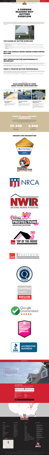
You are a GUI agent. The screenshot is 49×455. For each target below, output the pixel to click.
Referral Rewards (27, 435)
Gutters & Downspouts (6, 426)
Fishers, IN (15, 427)
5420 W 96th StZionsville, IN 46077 (39, 435)
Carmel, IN (15, 426)
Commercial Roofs (5, 432)
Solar (26, 397)
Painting (4, 431)
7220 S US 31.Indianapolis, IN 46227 (39, 427)
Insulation (16, 396)
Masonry (16, 397)
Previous (4, 379)
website (23, 73)
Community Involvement (28, 436)
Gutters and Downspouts (18, 395)
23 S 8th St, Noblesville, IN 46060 (39, 433)
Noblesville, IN (16, 432)
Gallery (26, 426)
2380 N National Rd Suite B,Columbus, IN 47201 (40, 437)
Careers (26, 427)
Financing (26, 432)
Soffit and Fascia (27, 395)
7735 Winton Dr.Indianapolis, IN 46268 (39, 425)
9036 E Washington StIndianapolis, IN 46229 (39, 429)
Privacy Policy (32, 401)
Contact (26, 431)
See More (15, 436)
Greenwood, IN (16, 431)
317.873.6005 (16, 73)
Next (7, 379)
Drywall (26, 396)
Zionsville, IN (15, 435)
